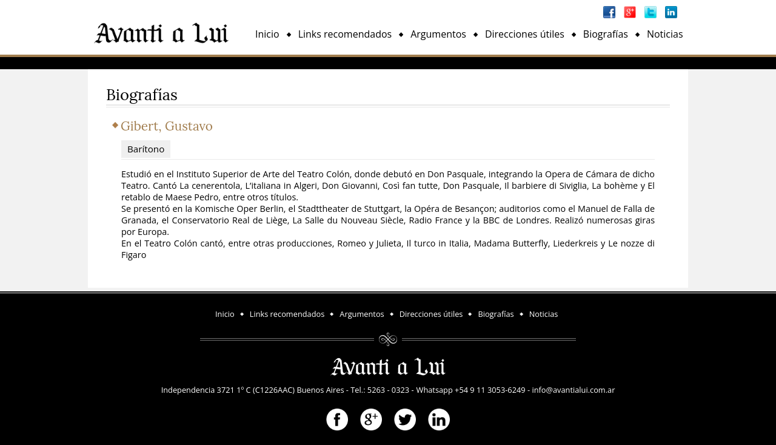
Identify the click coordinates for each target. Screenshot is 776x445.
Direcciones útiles (524, 34)
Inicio (267, 34)
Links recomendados (345, 34)
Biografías (605, 34)
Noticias (665, 34)
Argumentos (438, 34)
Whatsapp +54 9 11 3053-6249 (471, 389)
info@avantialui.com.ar (573, 389)
